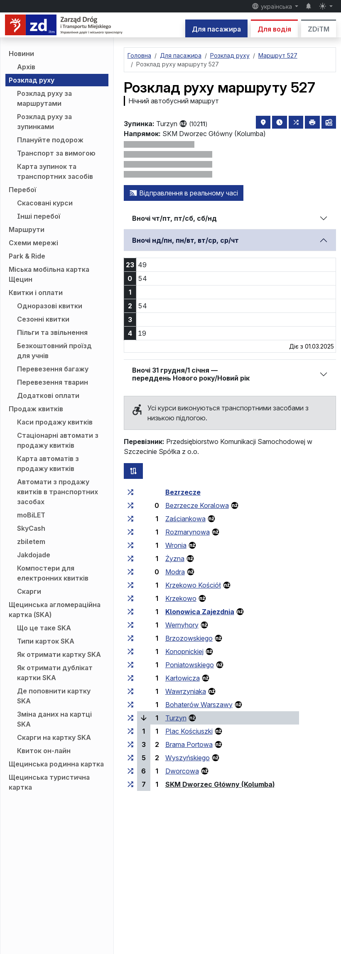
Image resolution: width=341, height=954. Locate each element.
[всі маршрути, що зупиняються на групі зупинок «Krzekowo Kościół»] (130, 585)
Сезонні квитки (43, 319)
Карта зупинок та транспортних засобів (55, 171)
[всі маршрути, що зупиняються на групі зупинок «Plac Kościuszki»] (130, 731)
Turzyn (175, 718)
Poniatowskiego (189, 665)
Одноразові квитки (49, 306)
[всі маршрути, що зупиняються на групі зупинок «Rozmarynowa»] (130, 532)
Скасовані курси (45, 203)
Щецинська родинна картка (56, 764)
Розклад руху (31, 80)
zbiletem (31, 541)
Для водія (274, 29)
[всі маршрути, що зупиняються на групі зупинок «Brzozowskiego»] (130, 638)
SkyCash (31, 528)
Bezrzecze (183, 492)
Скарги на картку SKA (54, 737)
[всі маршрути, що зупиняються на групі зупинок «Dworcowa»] (130, 771)
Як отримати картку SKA (59, 654)
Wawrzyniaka (185, 691)
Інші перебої (38, 216)
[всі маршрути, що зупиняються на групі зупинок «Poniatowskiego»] (130, 665)
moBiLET (31, 515)
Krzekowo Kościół (193, 585)
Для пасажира (216, 29)
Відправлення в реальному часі (183, 193)
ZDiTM (318, 29)
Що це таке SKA (44, 628)
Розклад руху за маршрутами (44, 98)
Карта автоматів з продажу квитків (48, 463)
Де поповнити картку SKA (54, 696)
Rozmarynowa (187, 532)
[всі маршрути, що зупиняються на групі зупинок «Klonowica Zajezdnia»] (130, 612)
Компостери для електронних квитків (52, 573)
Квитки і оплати (36, 292)
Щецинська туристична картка (49, 782)
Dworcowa (182, 771)
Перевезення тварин (52, 382)
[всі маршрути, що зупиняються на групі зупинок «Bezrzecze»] (130, 492)
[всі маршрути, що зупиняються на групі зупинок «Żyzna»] (130, 558)
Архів (26, 67)
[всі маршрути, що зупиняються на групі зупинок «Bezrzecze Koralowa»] (130, 505)
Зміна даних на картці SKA (54, 719)
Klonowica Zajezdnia (199, 612)
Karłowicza (182, 678)
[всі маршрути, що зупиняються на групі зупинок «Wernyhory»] (130, 625)
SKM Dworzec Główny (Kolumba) (220, 784)
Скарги (29, 591)
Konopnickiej (184, 651)
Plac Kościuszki (189, 731)
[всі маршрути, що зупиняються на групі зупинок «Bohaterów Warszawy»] (130, 704)
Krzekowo (180, 598)
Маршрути (26, 229)
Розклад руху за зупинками (44, 121)
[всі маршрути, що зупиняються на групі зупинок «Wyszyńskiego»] (130, 758)
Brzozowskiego (189, 638)
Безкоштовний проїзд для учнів (54, 351)
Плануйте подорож (50, 140)
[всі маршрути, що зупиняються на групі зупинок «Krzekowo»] (130, 598)
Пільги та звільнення (52, 332)
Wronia (175, 545)
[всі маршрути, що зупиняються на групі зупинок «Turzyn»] (130, 718)
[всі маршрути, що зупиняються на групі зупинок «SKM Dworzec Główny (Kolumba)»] (130, 784)
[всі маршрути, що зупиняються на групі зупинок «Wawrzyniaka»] (130, 691)
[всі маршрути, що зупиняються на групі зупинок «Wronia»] (130, 545)
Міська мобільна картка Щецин (49, 274)
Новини (21, 53)
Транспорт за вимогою (56, 153)
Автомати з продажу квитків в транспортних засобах (57, 492)
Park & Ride (27, 256)
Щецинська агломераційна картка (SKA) (55, 609)
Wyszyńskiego (187, 758)
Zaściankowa (185, 519)
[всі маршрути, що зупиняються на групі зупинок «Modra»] (130, 572)
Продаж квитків (36, 409)
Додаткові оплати (48, 395)
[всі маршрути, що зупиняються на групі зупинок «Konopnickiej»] (130, 651)
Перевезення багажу (52, 369)
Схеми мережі (33, 243)
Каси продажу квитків (55, 422)
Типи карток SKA (45, 641)
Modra (175, 572)
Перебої (22, 189)
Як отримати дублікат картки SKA (55, 673)
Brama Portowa (189, 744)
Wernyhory (182, 625)
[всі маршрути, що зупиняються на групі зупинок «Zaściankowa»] (130, 519)
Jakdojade (33, 555)
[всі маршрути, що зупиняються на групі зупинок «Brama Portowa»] (130, 744)
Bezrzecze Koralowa (197, 505)
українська (273, 6)
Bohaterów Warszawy (199, 704)
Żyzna (174, 558)
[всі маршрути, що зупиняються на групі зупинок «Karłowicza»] (130, 678)
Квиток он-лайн (44, 751)
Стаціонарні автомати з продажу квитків (57, 440)
